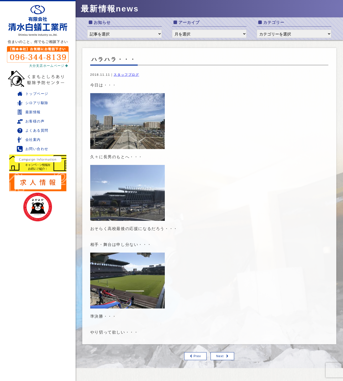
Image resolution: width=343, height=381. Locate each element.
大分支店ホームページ (48, 66)
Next (220, 356)
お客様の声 (30, 121)
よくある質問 (32, 130)
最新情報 (29, 112)
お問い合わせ (32, 149)
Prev (197, 356)
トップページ (32, 94)
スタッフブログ (126, 74)
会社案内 (29, 140)
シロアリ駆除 (32, 103)
